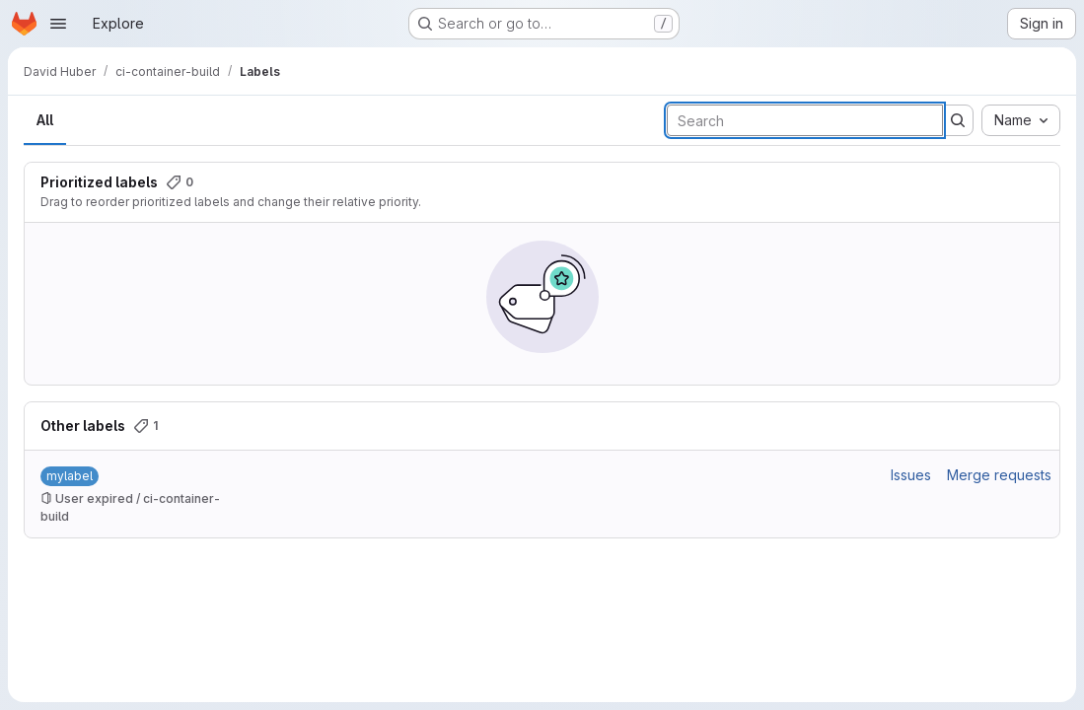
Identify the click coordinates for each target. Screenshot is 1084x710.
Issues (911, 474)
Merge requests (999, 474)
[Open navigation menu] (58, 23)
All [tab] (44, 119)
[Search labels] (805, 120)
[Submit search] (958, 120)
